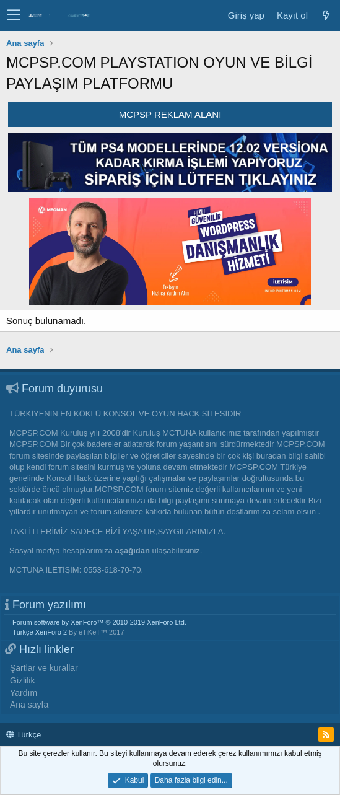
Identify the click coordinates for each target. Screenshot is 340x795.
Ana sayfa (29, 704)
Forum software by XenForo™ (99, 622)
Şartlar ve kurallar (44, 668)
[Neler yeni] (326, 15)
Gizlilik (22, 680)
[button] (13, 15)
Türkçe (23, 734)
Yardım (23, 693)
